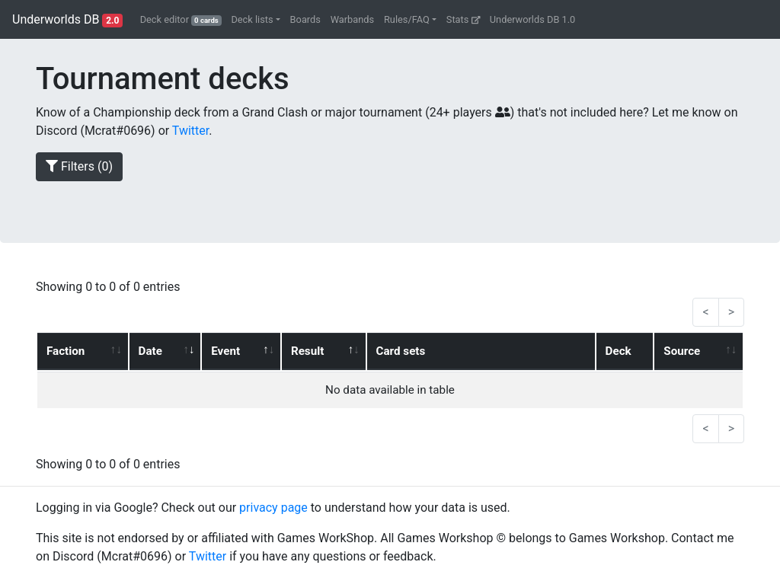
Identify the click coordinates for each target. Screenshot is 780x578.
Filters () (79, 166)
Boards (305, 19)
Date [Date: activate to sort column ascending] (150, 351)
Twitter (190, 130)
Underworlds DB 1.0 (532, 19)
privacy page (273, 507)
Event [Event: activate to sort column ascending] (225, 351)
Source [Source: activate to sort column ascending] (681, 351)
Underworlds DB (67, 19)
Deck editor (181, 20)
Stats (463, 19)
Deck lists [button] (252, 19)
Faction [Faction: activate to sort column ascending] (65, 351)
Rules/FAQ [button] (407, 19)
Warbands (352, 19)
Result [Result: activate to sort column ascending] (307, 351)
